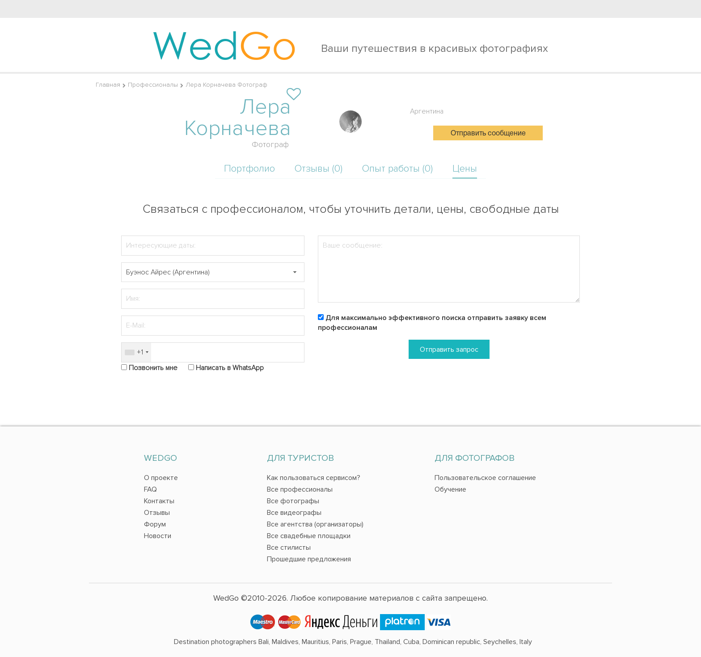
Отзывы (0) (318, 169)
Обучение (450, 489)
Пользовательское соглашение (485, 477)
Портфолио (249, 169)
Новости (157, 535)
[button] (295, 272)
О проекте (161, 477)
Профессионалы (153, 84)
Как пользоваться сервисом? (313, 477)
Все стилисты (289, 547)
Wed (224, 44)
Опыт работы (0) (397, 169)
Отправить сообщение (488, 134)
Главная (108, 84)
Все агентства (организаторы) (315, 524)
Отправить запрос (449, 349)
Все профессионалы (300, 489)
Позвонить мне (153, 367)
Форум (155, 524)
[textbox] (212, 272)
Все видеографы (294, 512)
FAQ (150, 489)
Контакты (159, 501)
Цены (464, 169)
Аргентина (426, 111)
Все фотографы (293, 501)
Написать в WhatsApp (230, 367)
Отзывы (157, 512)
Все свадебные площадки (308, 535)
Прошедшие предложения (309, 559)
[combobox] (136, 352)
